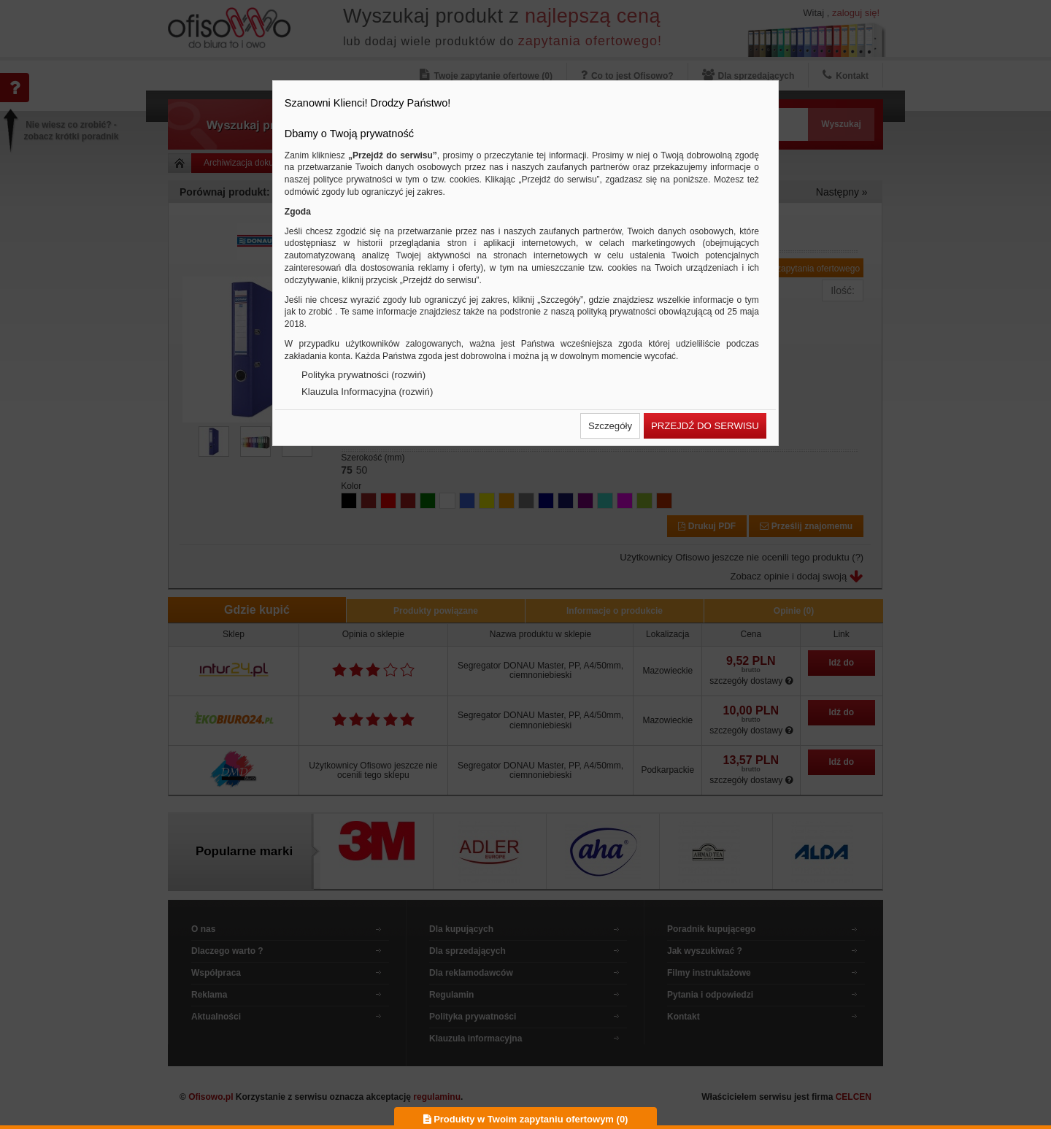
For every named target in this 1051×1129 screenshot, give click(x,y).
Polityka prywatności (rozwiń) (363, 374)
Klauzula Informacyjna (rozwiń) (367, 391)
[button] (610, 426)
